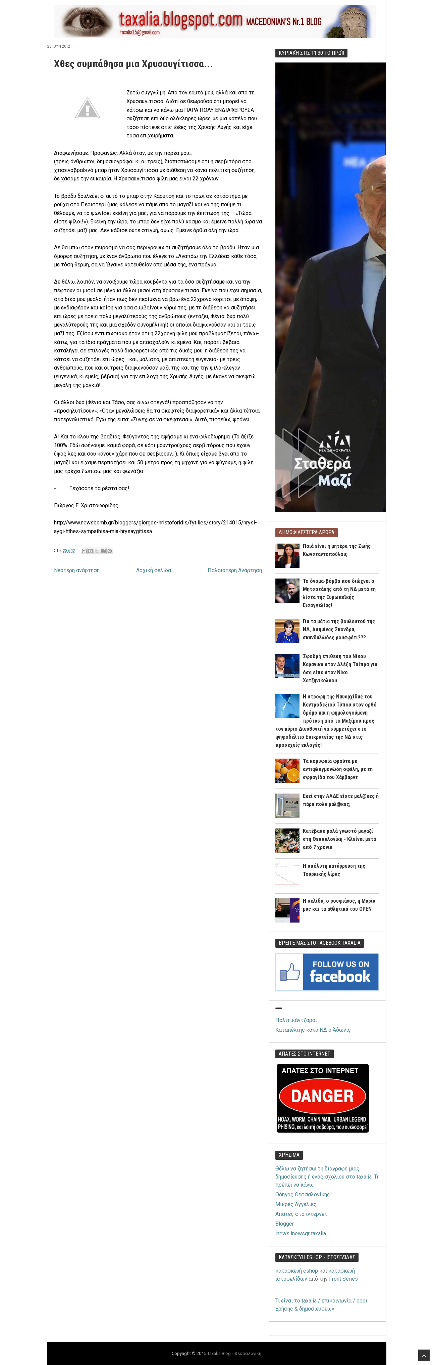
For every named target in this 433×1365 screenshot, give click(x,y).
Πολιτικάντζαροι (296, 1020)
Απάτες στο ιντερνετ (301, 1214)
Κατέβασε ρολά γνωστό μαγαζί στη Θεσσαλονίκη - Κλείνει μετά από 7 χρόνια (339, 839)
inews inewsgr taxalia (300, 1233)
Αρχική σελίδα (153, 570)
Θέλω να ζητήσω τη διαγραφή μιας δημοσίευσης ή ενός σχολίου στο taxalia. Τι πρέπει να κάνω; (326, 1176)
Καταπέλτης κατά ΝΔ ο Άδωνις (313, 1030)
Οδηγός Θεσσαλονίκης (302, 1194)
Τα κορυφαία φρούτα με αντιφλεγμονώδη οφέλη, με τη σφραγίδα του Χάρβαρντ (338, 769)
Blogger (284, 1224)
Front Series (343, 1279)
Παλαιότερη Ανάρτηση (235, 570)
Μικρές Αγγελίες (296, 1204)
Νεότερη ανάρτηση (77, 570)
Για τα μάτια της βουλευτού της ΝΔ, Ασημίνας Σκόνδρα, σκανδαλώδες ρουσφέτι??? (339, 629)
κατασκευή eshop (296, 1271)
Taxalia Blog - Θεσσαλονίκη (234, 1353)
